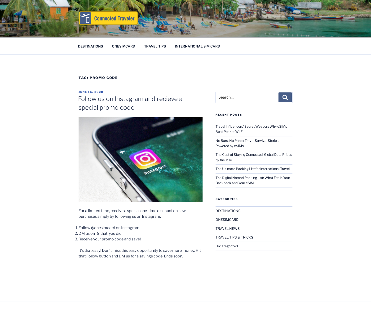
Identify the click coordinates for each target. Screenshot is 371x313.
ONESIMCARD (123, 46)
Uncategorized (227, 246)
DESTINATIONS (90, 46)
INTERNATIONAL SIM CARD (197, 46)
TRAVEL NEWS (228, 228)
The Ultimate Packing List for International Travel (253, 169)
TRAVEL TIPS (155, 46)
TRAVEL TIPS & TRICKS (234, 237)
